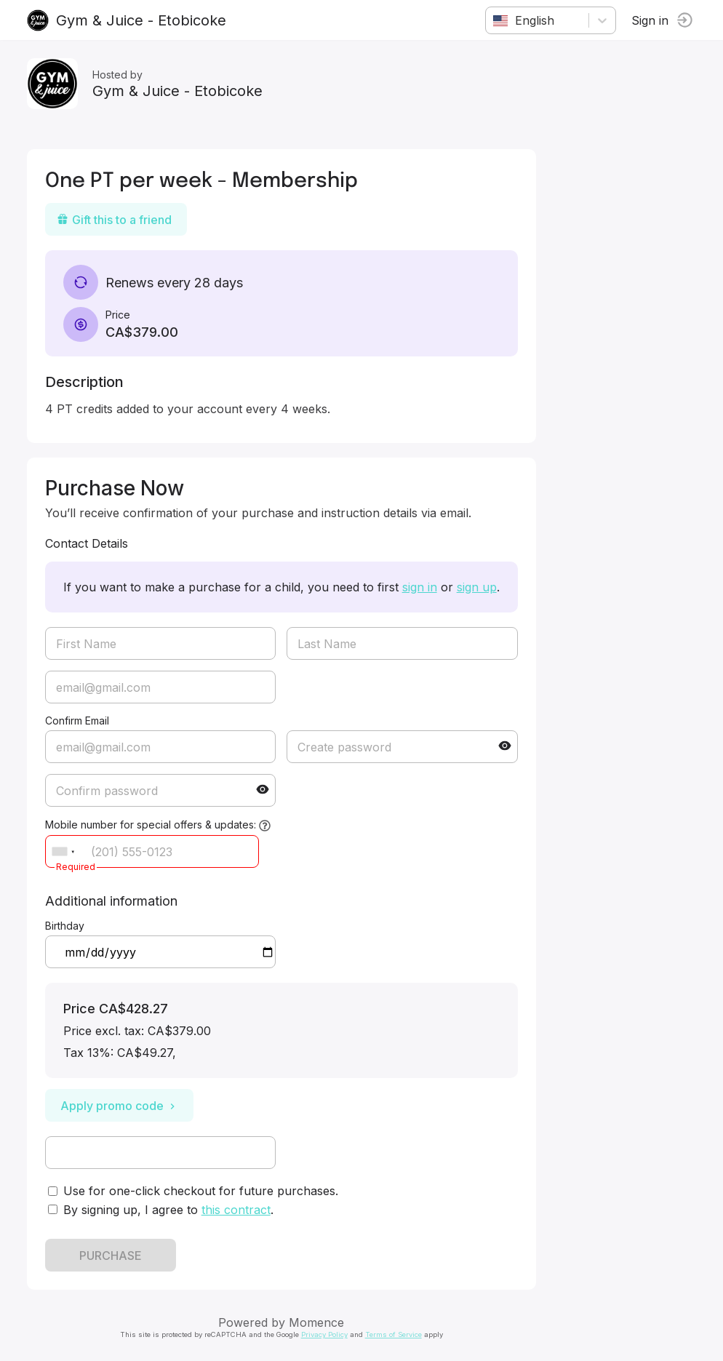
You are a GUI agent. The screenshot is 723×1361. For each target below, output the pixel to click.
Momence (319, 1322)
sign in (421, 587)
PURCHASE (112, 1255)
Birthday (67, 925)
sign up (479, 587)
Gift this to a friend (116, 219)
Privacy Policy (326, 1334)
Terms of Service (395, 1334)
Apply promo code (121, 1105)
